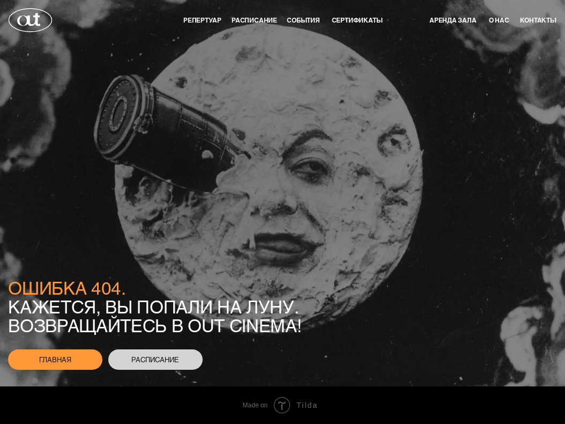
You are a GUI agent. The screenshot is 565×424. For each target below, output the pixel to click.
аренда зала (453, 20)
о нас (499, 20)
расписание (155, 359)
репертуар (202, 20)
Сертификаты (357, 20)
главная (55, 359)
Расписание (254, 20)
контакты (538, 20)
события (303, 20)
